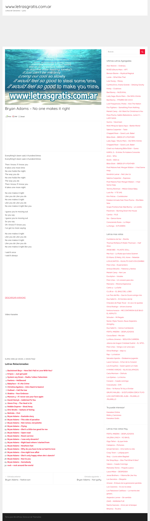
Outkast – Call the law (17, 390)
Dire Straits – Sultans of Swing (20, 410)
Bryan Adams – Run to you (19, 459)
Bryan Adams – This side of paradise (23, 420)
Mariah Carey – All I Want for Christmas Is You (125, 111)
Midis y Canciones (114, 415)
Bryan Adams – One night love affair (23, 452)
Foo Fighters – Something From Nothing (123, 107)
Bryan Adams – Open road (19, 433)
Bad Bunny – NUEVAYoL (116, 92)
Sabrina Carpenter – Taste (117, 130)
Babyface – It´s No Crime (18, 384)
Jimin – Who (112, 156)
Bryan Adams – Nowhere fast (20, 446)
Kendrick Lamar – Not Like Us (119, 174)
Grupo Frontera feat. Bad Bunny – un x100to (124, 207)
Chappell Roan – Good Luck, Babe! (121, 133)
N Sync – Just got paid (17, 374)
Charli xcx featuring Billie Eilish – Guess (123, 148)
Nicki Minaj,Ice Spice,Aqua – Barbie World (123, 126)
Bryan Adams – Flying (17, 426)
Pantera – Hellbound (16, 380)
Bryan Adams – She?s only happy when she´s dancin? (31, 455)
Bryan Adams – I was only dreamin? (23, 439)
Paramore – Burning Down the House (122, 211)
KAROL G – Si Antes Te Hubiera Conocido (123, 152)
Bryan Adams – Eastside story (20, 416)
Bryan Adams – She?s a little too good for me (27, 429)
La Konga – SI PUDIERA (116, 226)
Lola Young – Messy (115, 81)
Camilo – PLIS (112, 215)
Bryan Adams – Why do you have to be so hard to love (31, 449)
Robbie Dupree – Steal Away (20, 406)
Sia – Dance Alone (114, 218)
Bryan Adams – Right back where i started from (28, 442)
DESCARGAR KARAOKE (15, 298)
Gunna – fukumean (114, 122)
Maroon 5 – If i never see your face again (25, 397)
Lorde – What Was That (116, 77)
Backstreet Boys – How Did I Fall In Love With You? (29, 370)
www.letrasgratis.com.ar (28, 6)
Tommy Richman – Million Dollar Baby (122, 189)
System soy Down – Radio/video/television (27, 377)
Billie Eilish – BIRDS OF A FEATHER (120, 137)
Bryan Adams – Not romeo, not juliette (24, 423)
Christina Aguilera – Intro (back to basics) (25, 387)
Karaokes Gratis (113, 418)
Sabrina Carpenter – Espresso (118, 178)
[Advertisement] (75, 31)
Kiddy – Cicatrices (114, 89)
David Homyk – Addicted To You (21, 400)
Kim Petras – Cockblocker (117, 196)
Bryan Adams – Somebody (19, 462)
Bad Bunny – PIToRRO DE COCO (120, 100)
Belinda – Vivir (13, 413)
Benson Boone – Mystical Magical (120, 73)
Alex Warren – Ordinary (116, 66)
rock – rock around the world (20, 465)
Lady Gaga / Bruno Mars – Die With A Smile (124, 141)
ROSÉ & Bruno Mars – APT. (117, 70)
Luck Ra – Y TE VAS (114, 192)
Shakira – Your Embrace (17, 393)
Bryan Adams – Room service (20, 436)
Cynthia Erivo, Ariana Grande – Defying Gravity (125, 85)
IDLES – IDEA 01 (113, 160)
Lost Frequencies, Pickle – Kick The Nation (124, 104)
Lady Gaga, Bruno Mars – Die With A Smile (124, 96)
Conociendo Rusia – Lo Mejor (118, 222)
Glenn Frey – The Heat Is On (19, 403)
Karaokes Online (113, 412)
